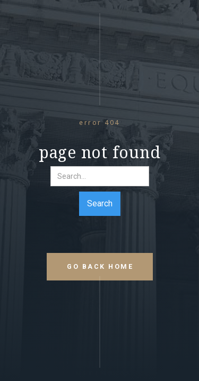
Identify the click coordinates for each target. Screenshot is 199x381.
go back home (100, 266)
